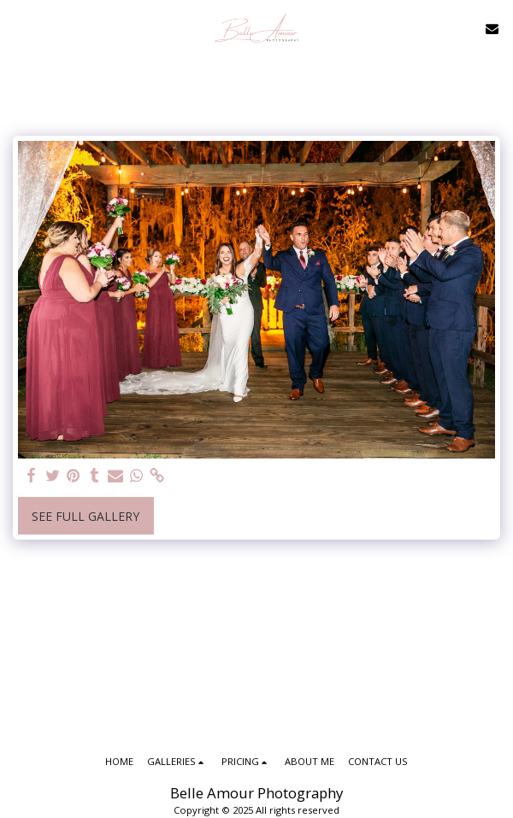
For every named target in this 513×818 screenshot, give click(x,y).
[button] (18, 27)
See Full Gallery (85, 516)
